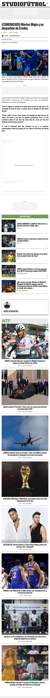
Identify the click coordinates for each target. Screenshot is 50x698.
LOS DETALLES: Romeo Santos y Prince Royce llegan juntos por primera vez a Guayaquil (25, 546)
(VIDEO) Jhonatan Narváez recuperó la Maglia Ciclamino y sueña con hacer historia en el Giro (25, 362)
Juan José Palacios (27, 365)
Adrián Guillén (27, 595)
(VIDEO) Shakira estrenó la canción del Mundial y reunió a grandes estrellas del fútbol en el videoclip (25, 683)
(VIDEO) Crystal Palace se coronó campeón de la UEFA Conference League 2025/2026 (32, 270)
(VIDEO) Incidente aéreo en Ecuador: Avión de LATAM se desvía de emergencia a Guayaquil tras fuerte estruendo (25, 454)
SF (18, 258)
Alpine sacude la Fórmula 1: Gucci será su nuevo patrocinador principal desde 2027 (25, 408)
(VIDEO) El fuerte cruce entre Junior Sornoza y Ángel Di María (32, 240)
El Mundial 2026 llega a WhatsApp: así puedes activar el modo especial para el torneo (25, 500)
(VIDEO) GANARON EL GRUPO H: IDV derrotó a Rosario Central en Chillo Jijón (32, 225)
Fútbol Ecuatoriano (22, 290)
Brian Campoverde (27, 641)
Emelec (5, 32)
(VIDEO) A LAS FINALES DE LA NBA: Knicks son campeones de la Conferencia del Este (25, 592)
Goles (19, 228)
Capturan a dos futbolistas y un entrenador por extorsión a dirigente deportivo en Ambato (25, 638)
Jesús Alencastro (14, 35)
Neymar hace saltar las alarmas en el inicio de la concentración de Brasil (32, 255)
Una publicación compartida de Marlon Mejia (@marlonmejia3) (24, 191)
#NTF (19, 365)
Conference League (22, 273)
